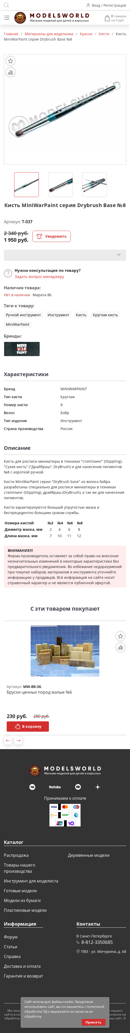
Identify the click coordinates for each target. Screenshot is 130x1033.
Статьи (10, 947)
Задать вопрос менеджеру (39, 276)
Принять (93, 1022)
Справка (12, 956)
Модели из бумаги (22, 900)
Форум (11, 937)
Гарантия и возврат (23, 976)
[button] (8, 741)
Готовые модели (20, 891)
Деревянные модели (88, 855)
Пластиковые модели (25, 910)
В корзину (27, 726)
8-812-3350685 (97, 942)
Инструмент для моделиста (31, 881)
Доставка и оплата (22, 966)
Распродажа (16, 855)
